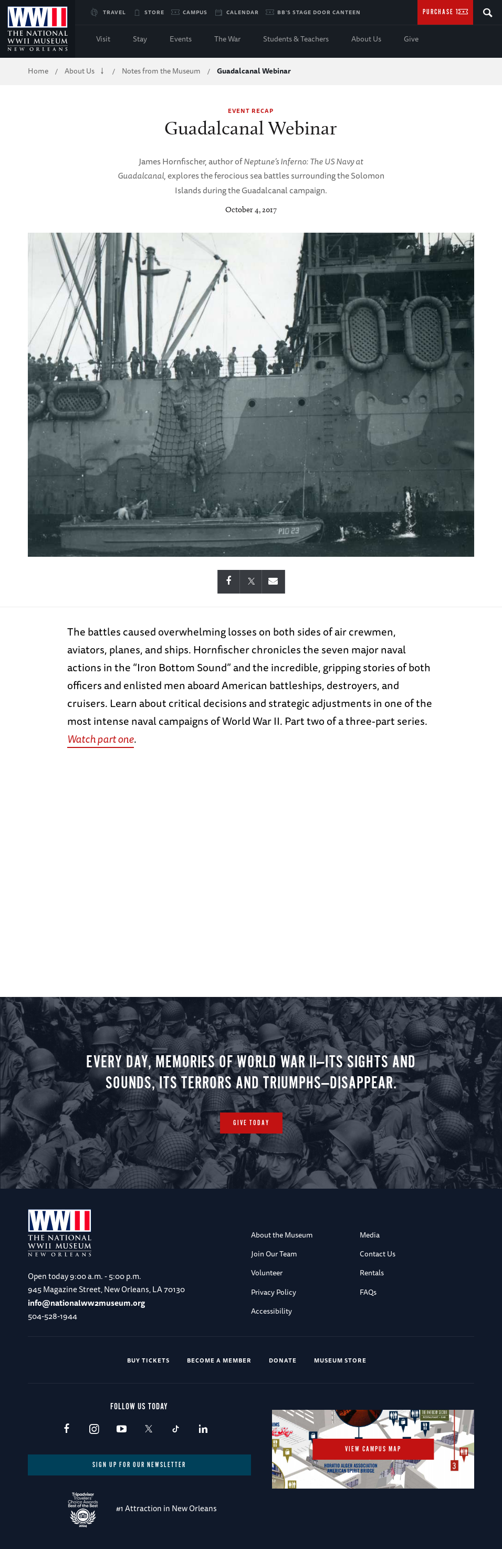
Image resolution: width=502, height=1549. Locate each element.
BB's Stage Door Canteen (319, 12)
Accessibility (271, 1311)
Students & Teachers (296, 39)
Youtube (121, 1429)
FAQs (368, 1292)
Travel (114, 12)
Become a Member (219, 1360)
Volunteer (267, 1272)
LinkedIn (203, 1429)
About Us (366, 39)
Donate (283, 1360)
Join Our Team (274, 1254)
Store (154, 12)
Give (411, 39)
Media (370, 1235)
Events (181, 39)
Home (38, 71)
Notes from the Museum (161, 71)
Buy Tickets (148, 1360)
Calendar (242, 12)
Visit (103, 39)
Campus (195, 12)
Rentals (372, 1272)
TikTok (175, 1429)
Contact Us (377, 1254)
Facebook (66, 1429)
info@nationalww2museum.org (86, 1303)
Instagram (94, 1429)
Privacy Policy (273, 1292)
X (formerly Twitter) (148, 1429)
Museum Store (340, 1360)
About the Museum (282, 1235)
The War (227, 39)
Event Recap (251, 110)
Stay (140, 39)
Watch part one (100, 739)
